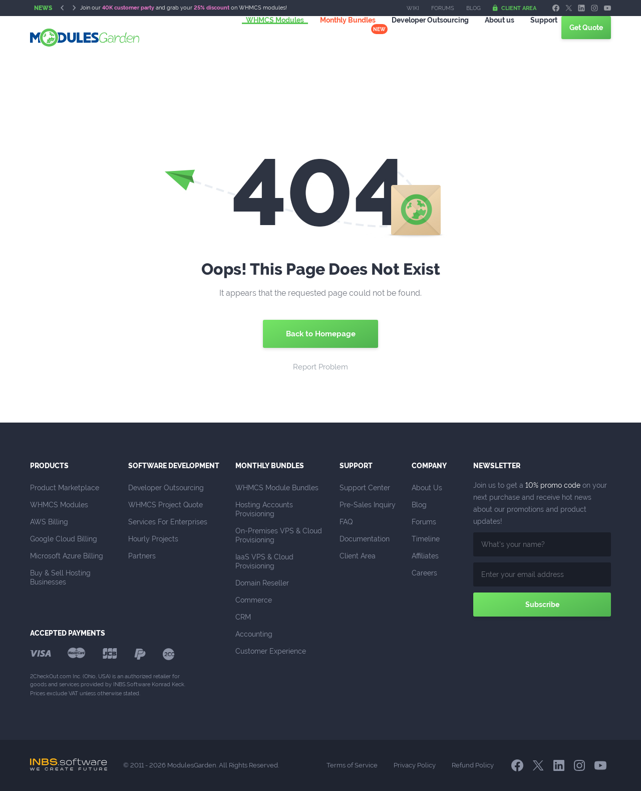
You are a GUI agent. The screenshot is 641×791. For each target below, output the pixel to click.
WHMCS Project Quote (165, 505)
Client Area (514, 8)
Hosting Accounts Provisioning (265, 509)
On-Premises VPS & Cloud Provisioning (279, 535)
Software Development (173, 466)
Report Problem (320, 366)
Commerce (253, 600)
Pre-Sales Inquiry (368, 505)
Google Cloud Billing (63, 539)
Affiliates (425, 556)
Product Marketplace (64, 488)
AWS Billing (49, 522)
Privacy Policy (415, 765)
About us (487, 37)
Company (429, 466)
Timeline (426, 539)
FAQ (346, 522)
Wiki (413, 8)
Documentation (365, 539)
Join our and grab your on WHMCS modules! (183, 8)
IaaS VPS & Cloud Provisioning (265, 561)
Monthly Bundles (336, 37)
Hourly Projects (153, 539)
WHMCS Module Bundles (276, 488)
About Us (427, 488)
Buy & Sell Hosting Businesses (61, 577)
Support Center (365, 488)
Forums (442, 8)
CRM (243, 617)
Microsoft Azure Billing (66, 556)
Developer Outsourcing (166, 488)
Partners (142, 556)
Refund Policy (473, 765)
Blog (473, 8)
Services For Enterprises (167, 522)
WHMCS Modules (263, 37)
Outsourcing (418, 37)
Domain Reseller (262, 583)
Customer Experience (270, 651)
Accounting (253, 634)
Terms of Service (352, 765)
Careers (424, 573)
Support (531, 37)
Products (49, 466)
